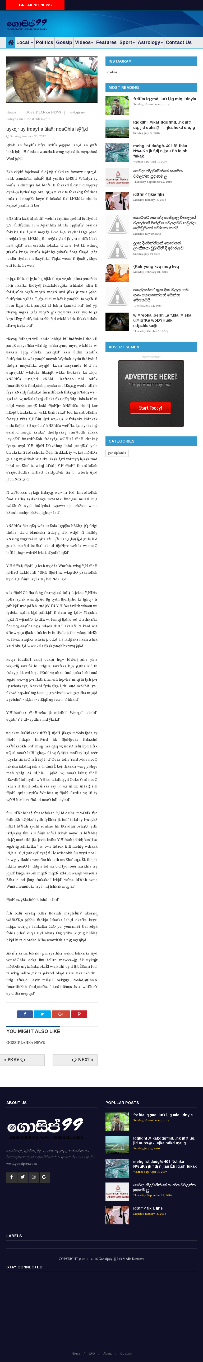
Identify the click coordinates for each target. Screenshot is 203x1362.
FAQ (92, 1354)
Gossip (64, 42)
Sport (127, 42)
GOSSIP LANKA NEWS (43, 112)
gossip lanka (117, 453)
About (107, 1354)
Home (11, 112)
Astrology (150, 42)
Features (106, 42)
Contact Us (179, 42)
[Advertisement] (135, 22)
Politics (44, 42)
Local (24, 42)
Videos (84, 42)
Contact (126, 1354)
